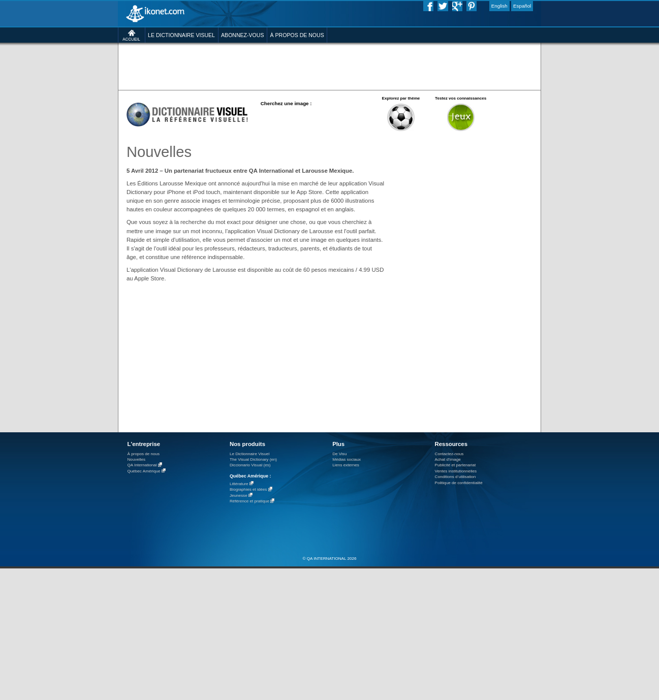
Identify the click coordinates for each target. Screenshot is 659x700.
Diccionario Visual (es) (250, 465)
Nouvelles (137, 459)
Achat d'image (448, 459)
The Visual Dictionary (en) (253, 459)
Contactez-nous (449, 454)
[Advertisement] (329, 65)
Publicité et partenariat (455, 465)
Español (522, 6)
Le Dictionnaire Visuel (249, 454)
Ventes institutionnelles (456, 471)
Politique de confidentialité (459, 483)
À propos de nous (144, 454)
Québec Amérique (144, 471)
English (499, 6)
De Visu (339, 454)
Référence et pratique (249, 501)
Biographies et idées (248, 490)
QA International (142, 465)
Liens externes (345, 465)
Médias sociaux (346, 459)
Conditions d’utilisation (455, 476)
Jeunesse (238, 495)
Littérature (239, 484)
